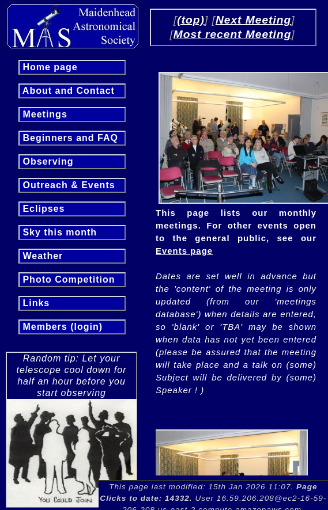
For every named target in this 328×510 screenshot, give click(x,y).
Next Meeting (253, 20)
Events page (184, 251)
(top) (191, 20)
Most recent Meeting (233, 34)
